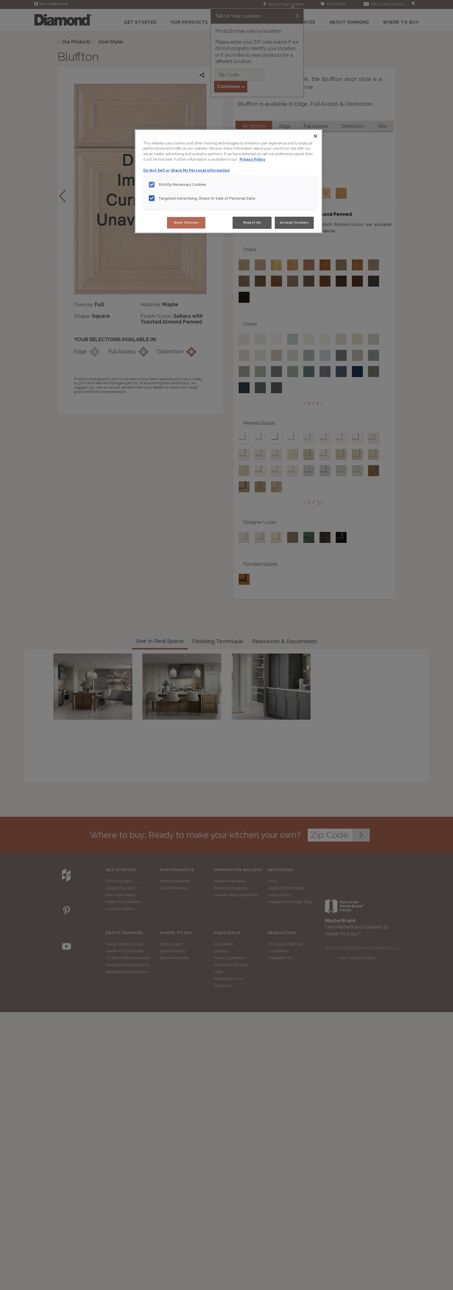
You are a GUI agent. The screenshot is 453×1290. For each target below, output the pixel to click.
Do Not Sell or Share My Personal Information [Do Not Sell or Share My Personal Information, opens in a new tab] (186, 170)
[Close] (315, 136)
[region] (228, 181)
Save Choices (186, 222)
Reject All (252, 222)
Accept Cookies (294, 222)
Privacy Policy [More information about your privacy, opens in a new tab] (252, 159)
